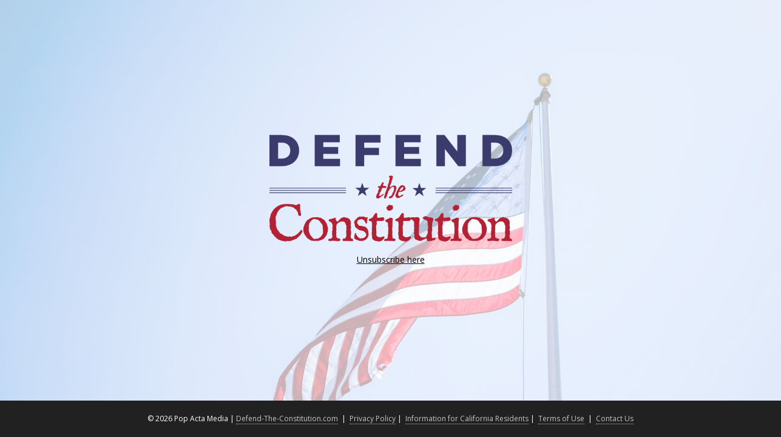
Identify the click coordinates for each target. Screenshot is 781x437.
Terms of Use (561, 418)
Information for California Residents (467, 418)
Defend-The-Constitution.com (287, 418)
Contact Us (615, 418)
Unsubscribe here (391, 259)
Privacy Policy (373, 418)
